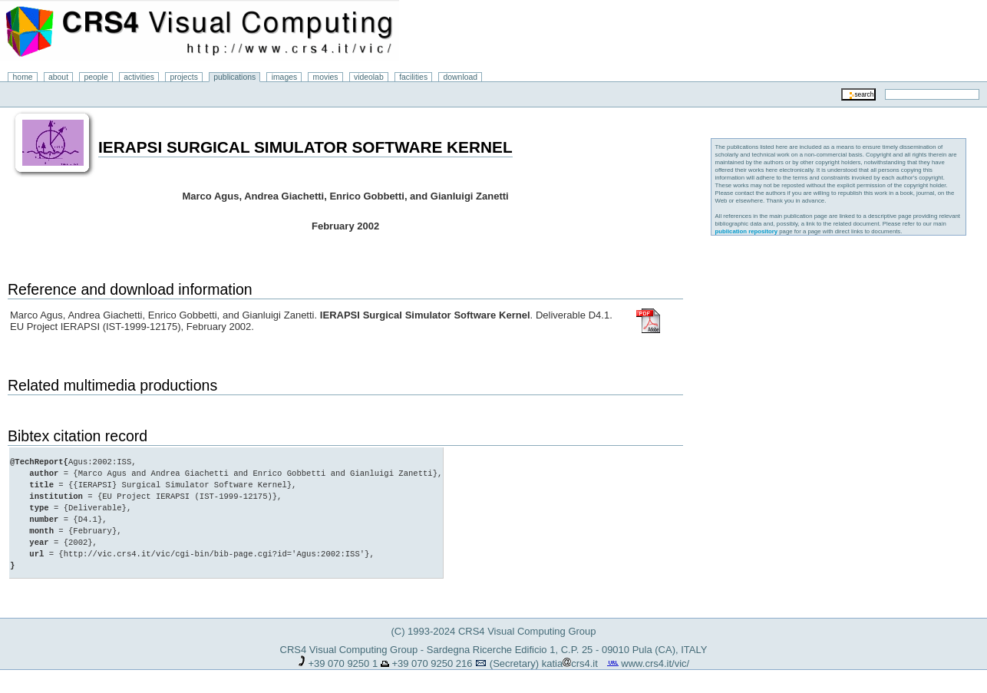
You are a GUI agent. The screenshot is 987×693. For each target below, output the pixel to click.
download (461, 77)
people (96, 77)
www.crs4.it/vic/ (655, 663)
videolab (369, 77)
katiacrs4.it (570, 663)
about (58, 77)
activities (139, 77)
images (285, 77)
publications (234, 77)
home (23, 77)
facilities (413, 77)
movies (325, 77)
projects (183, 77)
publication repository (746, 231)
